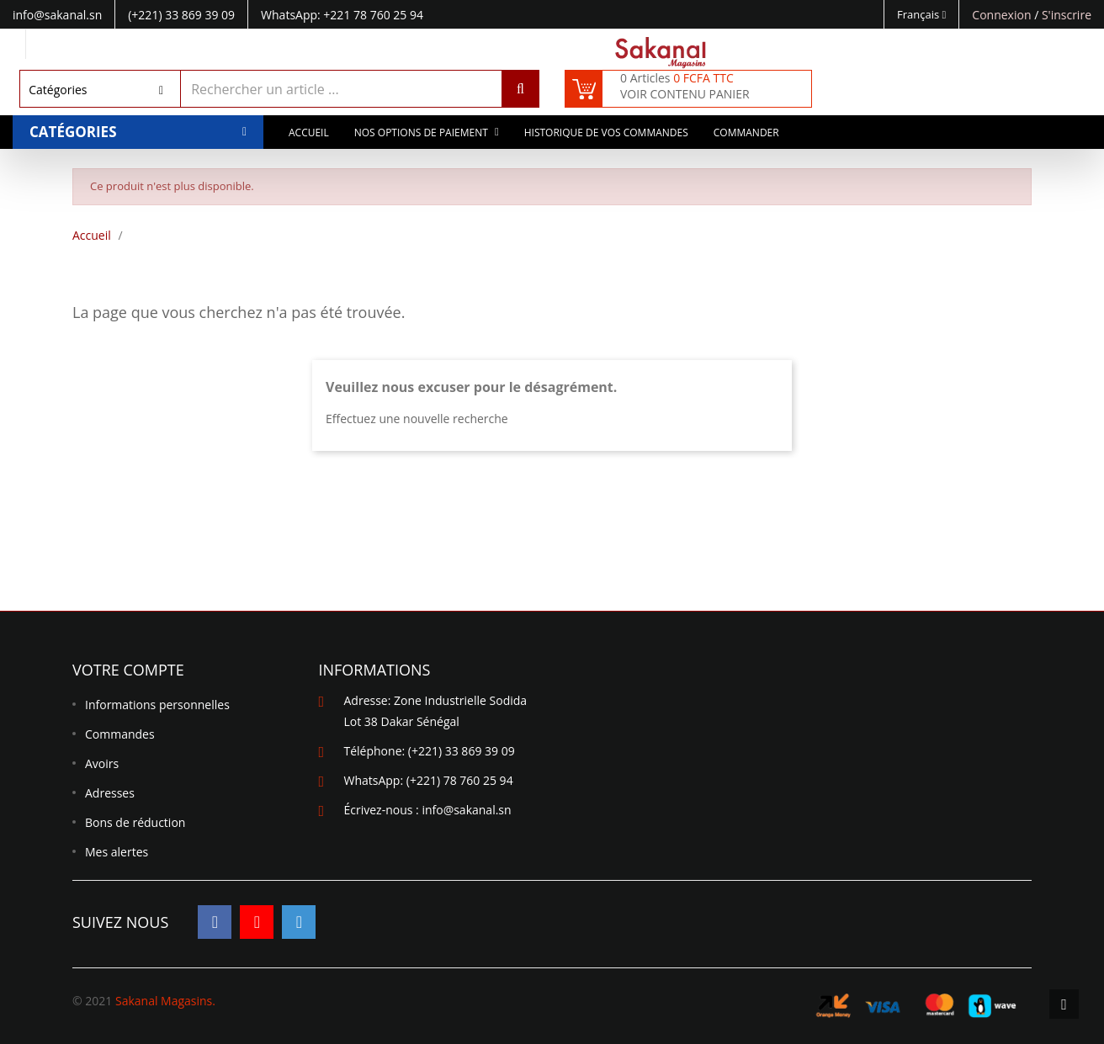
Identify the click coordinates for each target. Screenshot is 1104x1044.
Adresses (110, 793)
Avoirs (102, 763)
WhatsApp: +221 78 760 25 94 (342, 15)
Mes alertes (116, 852)
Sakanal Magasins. (165, 1001)
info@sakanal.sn (466, 810)
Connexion (1003, 15)
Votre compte (128, 670)
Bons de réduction (135, 822)
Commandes (120, 734)
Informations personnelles (157, 705)
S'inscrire (1066, 15)
